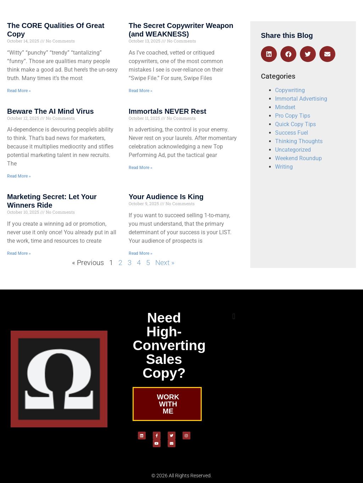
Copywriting (290, 90)
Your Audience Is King (166, 197)
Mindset (285, 107)
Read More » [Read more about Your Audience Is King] (140, 253)
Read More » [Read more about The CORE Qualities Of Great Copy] (19, 90)
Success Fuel (291, 132)
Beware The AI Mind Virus (50, 111)
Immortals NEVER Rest (167, 111)
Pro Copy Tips (292, 115)
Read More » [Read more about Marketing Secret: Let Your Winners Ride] (19, 253)
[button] (269, 54)
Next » (164, 262)
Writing (284, 166)
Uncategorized (293, 149)
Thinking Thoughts (299, 141)
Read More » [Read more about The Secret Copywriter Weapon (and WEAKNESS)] (140, 90)
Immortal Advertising (301, 98)
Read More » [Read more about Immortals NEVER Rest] (140, 167)
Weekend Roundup (298, 158)
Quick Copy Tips (295, 124)
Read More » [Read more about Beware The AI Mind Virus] (19, 176)
